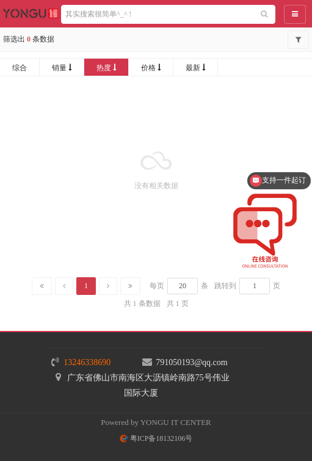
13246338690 (87, 362)
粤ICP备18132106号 (156, 438)
